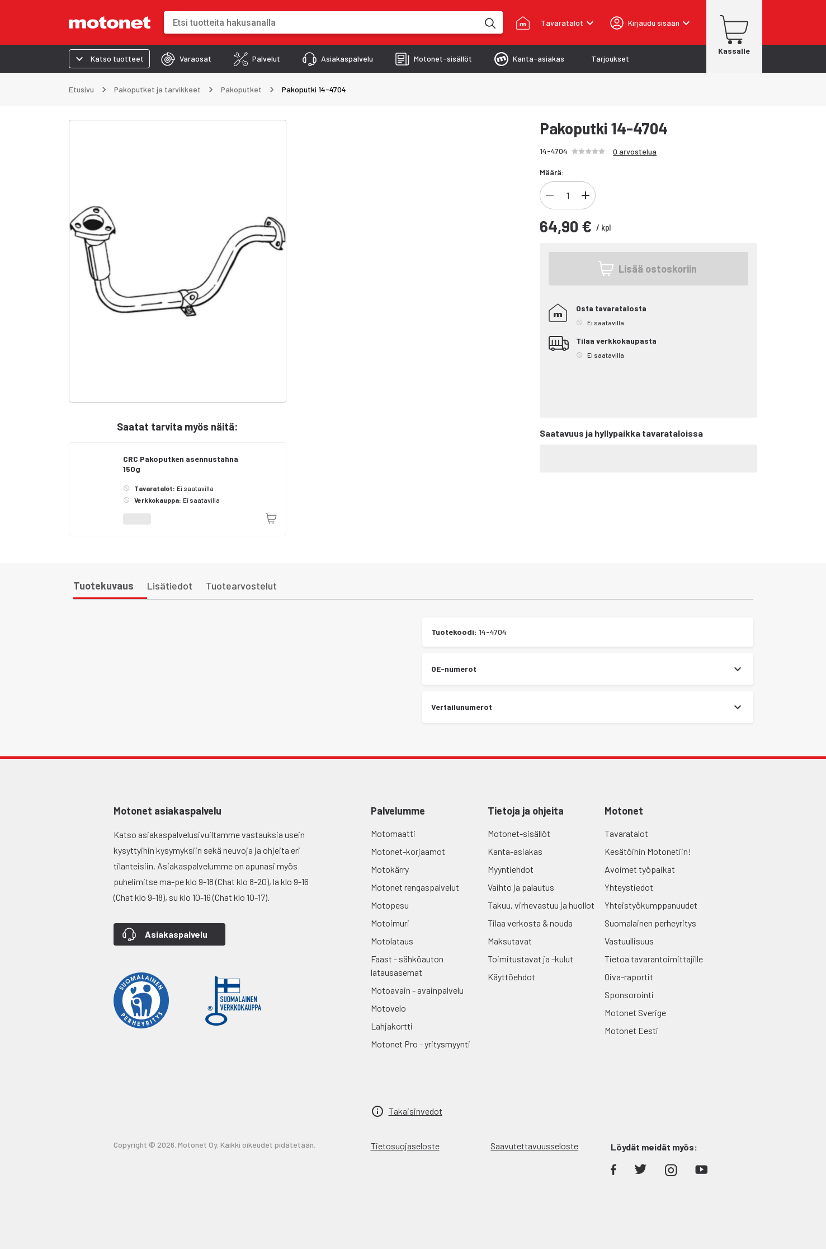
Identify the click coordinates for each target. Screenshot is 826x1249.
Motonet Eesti (631, 1030)
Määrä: (552, 172)
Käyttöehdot (511, 976)
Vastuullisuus (629, 940)
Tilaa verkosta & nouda (530, 923)
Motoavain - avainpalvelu (417, 990)
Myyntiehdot (511, 869)
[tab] (186, 58)
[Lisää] (585, 195)
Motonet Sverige (635, 1012)
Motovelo (388, 1008)
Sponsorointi (629, 994)
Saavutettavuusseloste (534, 1145)
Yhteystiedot (629, 887)
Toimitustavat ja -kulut (530, 958)
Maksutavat (510, 940)
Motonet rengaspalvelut (415, 887)
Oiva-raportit (629, 976)
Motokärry (390, 869)
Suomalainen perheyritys (650, 923)
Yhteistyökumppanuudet (651, 905)
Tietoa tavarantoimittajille (654, 958)
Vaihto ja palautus (521, 887)
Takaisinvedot (415, 1111)
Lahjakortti (392, 1026)
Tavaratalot (626, 833)
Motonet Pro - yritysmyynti (420, 1044)
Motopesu (390, 905)
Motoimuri (390, 923)
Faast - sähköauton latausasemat (407, 965)
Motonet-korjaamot (408, 851)
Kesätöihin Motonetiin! (648, 851)
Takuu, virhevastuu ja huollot (541, 905)
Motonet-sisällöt (519, 833)
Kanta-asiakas (515, 851)
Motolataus (392, 940)
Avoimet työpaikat (640, 869)
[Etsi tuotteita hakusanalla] (489, 22)
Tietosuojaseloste (405, 1145)
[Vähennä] (549, 195)
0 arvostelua (635, 151)
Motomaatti (393, 833)
